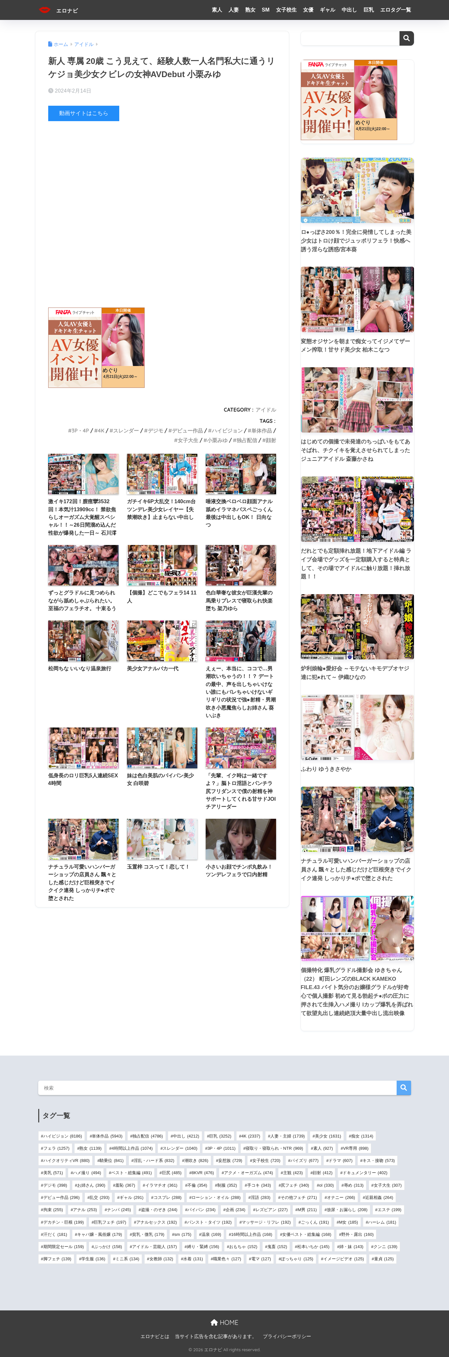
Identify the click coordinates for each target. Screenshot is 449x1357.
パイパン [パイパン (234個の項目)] (201, 1209)
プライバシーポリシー (287, 1336)
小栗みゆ (217, 440)
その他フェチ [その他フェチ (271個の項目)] (299, 1197)
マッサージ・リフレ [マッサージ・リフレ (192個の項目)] (266, 1222)
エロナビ (63, 9)
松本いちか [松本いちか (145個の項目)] (313, 1246)
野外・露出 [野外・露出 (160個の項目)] (357, 1234)
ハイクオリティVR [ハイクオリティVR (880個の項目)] (66, 1160)
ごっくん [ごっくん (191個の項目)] (315, 1222)
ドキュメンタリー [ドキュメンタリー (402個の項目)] (365, 1172)
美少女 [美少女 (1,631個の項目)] (328, 1136)
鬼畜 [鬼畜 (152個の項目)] (277, 1246)
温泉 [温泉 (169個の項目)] (211, 1234)
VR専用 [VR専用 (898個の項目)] (355, 1148)
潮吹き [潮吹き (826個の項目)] (196, 1160)
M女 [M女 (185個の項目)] (348, 1222)
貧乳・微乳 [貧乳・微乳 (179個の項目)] (148, 1234)
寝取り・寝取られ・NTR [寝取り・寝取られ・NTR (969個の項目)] (274, 1148)
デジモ (155, 430)
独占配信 (247, 440)
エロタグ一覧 (395, 10)
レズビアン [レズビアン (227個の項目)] (272, 1209)
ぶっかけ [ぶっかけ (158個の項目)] (108, 1246)
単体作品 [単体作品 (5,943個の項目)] (107, 1136)
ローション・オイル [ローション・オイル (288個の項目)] (216, 1197)
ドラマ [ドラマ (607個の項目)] (340, 1160)
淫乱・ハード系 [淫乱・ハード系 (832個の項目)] (154, 1160)
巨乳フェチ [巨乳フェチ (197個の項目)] (110, 1222)
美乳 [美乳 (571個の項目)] (53, 1172)
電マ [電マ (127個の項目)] (261, 1258)
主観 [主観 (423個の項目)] (293, 1172)
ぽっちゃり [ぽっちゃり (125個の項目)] (297, 1258)
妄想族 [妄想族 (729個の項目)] (230, 1160)
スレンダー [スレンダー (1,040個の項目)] (180, 1148)
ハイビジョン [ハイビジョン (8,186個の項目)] (62, 1136)
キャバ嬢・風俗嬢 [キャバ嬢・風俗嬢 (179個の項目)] (99, 1234)
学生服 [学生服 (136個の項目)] (93, 1258)
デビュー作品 (187, 430)
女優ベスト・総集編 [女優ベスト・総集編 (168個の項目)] (306, 1234)
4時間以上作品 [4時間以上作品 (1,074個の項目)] (132, 1148)
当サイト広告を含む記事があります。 (216, 1336)
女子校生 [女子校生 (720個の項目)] (266, 1160)
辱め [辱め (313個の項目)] (354, 1185)
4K (101, 430)
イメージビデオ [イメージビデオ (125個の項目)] (343, 1258)
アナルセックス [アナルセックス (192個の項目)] (156, 1222)
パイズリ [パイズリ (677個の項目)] (305, 1160)
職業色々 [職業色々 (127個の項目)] (227, 1258)
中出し (349, 10)
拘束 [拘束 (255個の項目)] (53, 1209)
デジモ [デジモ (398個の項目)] (55, 1185)
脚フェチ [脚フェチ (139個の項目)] (57, 1258)
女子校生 (286, 10)
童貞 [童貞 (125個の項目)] (384, 1258)
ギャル (327, 10)
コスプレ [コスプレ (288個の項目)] (168, 1197)
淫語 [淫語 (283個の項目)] (260, 1197)
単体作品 (261, 430)
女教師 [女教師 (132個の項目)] (161, 1258)
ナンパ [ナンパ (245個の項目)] (119, 1209)
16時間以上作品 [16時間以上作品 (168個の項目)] (251, 1234)
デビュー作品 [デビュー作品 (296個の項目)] (61, 1197)
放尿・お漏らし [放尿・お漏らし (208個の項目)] (347, 1209)
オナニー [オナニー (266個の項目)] (341, 1197)
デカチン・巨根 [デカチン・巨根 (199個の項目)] (63, 1222)
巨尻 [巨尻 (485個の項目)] (172, 1172)
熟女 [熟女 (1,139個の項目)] (90, 1148)
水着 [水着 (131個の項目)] (193, 1258)
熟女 (250, 10)
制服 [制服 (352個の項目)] (227, 1185)
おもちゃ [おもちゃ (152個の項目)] (243, 1246)
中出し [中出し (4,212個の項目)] (186, 1136)
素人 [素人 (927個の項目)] (323, 1148)
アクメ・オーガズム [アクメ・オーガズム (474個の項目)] (248, 1172)
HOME (224, 1322)
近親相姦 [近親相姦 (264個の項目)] (379, 1197)
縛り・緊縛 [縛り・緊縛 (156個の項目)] (203, 1246)
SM (266, 10)
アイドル (266, 409)
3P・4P (80, 430)
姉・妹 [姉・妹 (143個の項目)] (351, 1246)
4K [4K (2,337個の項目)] (250, 1136)
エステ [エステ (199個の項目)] (389, 1209)
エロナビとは (154, 1336)
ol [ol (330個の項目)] (326, 1185)
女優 (308, 10)
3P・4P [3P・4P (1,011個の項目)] (221, 1148)
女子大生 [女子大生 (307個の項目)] (388, 1185)
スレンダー (126, 430)
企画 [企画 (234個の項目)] (235, 1209)
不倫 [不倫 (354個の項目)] (197, 1185)
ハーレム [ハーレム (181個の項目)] (382, 1222)
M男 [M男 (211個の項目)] (307, 1209)
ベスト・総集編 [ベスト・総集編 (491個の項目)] (131, 1172)
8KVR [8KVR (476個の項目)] (203, 1172)
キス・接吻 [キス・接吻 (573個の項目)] (379, 1160)
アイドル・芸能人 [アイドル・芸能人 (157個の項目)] (154, 1246)
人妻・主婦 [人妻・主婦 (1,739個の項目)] (287, 1136)
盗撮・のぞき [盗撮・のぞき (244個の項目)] (159, 1209)
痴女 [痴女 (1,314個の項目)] (362, 1136)
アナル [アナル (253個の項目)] (85, 1209)
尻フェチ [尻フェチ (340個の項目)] (295, 1185)
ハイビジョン (227, 430)
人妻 (234, 10)
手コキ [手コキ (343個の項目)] (259, 1185)
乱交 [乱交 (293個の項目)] (99, 1197)
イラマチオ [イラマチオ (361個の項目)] (161, 1185)
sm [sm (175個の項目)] (183, 1234)
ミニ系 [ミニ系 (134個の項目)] (127, 1258)
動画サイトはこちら (83, 113)
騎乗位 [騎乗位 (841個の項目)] (111, 1160)
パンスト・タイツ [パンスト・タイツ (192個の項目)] (209, 1222)
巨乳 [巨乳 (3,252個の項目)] (220, 1136)
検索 (407, 38)
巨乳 (369, 10)
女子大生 (188, 440)
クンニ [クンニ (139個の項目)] (385, 1246)
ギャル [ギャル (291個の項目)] (131, 1197)
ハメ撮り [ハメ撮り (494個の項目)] (87, 1172)
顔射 (271, 440)
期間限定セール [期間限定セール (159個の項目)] (63, 1246)
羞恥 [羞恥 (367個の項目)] (125, 1185)
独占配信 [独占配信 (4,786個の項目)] (147, 1136)
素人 (217, 10)
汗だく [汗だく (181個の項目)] (55, 1234)
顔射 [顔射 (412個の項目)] (322, 1172)
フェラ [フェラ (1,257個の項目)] (56, 1148)
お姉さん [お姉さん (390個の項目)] (91, 1185)
